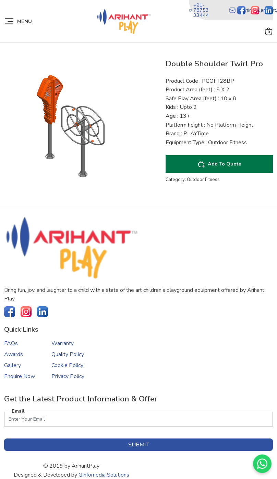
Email (18, 411)
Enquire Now (19, 376)
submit (138, 444)
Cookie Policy (67, 365)
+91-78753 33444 (199, 10)
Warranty (62, 343)
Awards (13, 354)
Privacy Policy (67, 376)
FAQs (11, 343)
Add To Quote (219, 164)
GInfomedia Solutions (104, 475)
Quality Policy (67, 354)
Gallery (12, 365)
